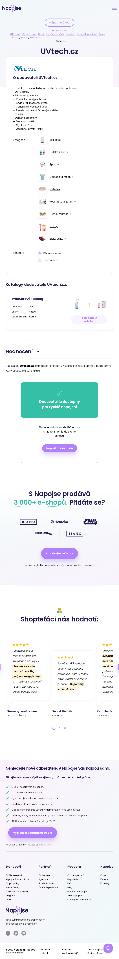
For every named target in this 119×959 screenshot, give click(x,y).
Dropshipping (12, 883)
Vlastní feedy (12, 887)
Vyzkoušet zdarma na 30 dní (32, 833)
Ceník (8, 899)
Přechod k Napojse (77, 891)
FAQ (69, 883)
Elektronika (35, 37)
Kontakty (104, 883)
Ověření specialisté (48, 887)
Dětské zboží (29, 34)
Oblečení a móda (55, 34)
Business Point (59, 30)
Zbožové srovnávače (17, 891)
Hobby (24, 37)
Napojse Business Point (17, 879)
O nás (103, 875)
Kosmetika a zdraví (87, 34)
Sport (41, 34)
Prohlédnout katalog (89, 319)
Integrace (10, 895)
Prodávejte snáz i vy (59, 553)
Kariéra (104, 879)
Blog (69, 887)
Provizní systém (47, 883)
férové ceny (45, 844)
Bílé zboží (15, 34)
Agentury (43, 879)
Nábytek (70, 34)
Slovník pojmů (74, 895)
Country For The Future (79, 899)
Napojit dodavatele (59, 448)
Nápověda (72, 879)
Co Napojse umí (14, 875)
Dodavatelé (45, 875)
